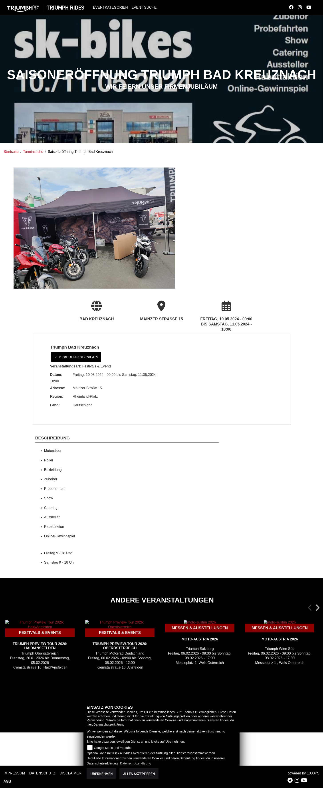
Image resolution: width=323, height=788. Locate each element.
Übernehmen (101, 774)
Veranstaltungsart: (65, 366)
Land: (55, 405)
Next (317, 607)
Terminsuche (33, 152)
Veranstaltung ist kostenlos (76, 357)
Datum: (56, 375)
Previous (310, 607)
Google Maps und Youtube (113, 748)
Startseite (11, 152)
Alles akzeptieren (139, 774)
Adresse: (57, 388)
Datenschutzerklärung (109, 724)
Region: (56, 396)
